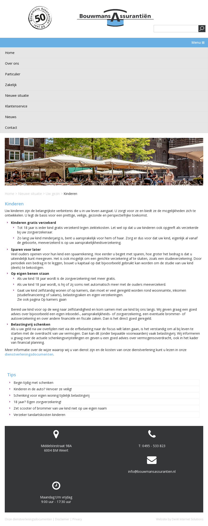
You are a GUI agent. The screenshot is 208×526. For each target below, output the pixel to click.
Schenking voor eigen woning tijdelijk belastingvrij (52, 395)
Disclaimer (62, 519)
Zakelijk (11, 84)
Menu (198, 42)
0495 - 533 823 (153, 446)
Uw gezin (53, 193)
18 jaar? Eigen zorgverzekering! (37, 402)
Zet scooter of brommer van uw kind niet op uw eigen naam (60, 408)
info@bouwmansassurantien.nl (152, 471)
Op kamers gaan (53, 299)
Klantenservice (16, 106)
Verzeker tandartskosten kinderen (39, 414)
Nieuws (10, 117)
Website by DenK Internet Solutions (179, 519)
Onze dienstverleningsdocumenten (28, 519)
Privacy (77, 519)
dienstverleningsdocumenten (29, 354)
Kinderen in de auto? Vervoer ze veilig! (43, 389)
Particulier (12, 74)
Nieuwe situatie (17, 95)
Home (10, 52)
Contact (11, 127)
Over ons (12, 63)
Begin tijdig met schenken (33, 382)
